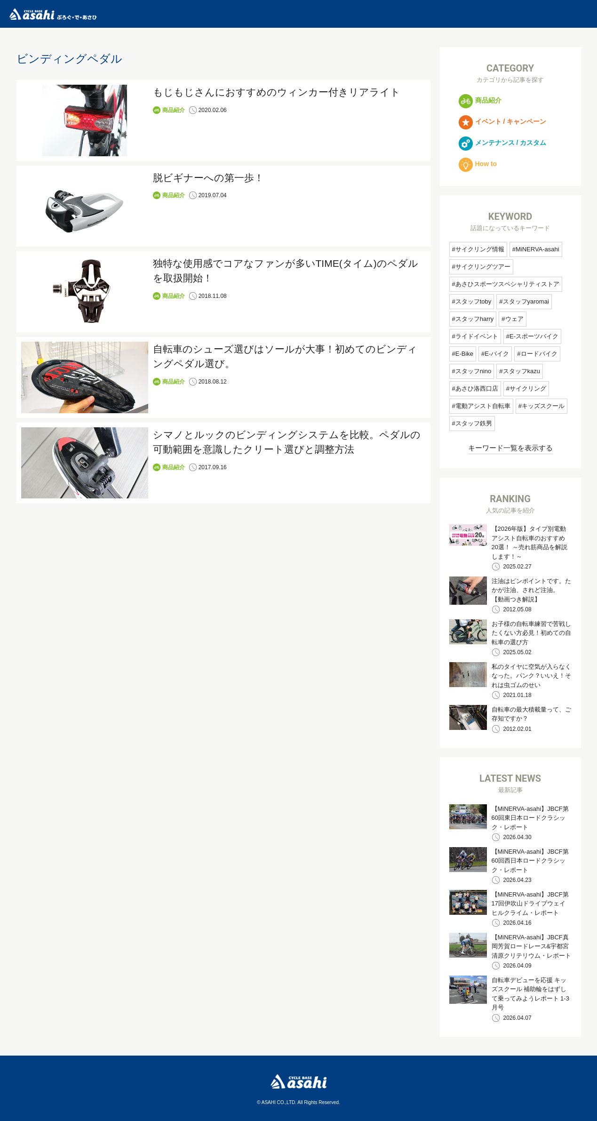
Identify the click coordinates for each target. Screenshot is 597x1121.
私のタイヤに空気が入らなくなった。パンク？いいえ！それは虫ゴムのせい (531, 676)
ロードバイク (539, 353)
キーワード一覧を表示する (510, 448)
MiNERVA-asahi (537, 249)
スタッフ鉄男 (473, 423)
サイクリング (527, 388)
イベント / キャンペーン (503, 121)
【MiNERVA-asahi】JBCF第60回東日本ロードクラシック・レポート (530, 818)
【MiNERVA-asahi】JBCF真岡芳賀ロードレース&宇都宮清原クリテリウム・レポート (531, 946)
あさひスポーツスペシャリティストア (507, 284)
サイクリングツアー (482, 266)
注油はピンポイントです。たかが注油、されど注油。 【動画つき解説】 (531, 590)
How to (478, 164)
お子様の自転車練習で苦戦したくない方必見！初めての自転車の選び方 (531, 633)
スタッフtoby (473, 301)
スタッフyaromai (526, 301)
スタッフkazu (521, 371)
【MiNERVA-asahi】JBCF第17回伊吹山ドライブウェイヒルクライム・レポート (530, 903)
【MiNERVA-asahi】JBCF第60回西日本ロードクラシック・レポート (530, 860)
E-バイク (497, 353)
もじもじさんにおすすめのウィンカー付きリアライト (276, 92)
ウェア (514, 318)
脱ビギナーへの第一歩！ (208, 177)
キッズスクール (543, 405)
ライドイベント (476, 336)
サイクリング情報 (479, 249)
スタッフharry (474, 318)
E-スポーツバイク (533, 336)
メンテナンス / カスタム (503, 142)
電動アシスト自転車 (482, 405)
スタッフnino (473, 371)
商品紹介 (173, 110)
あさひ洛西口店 (476, 388)
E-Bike (464, 353)
